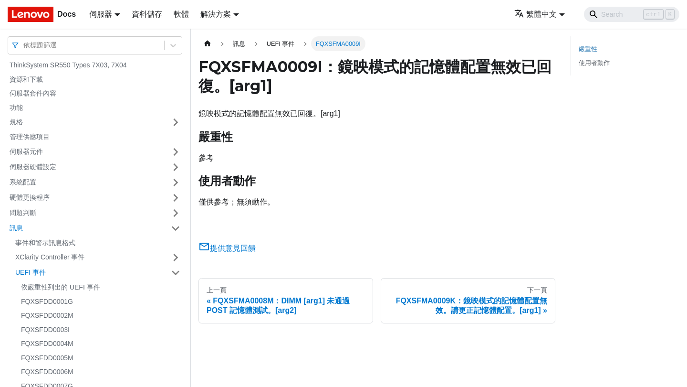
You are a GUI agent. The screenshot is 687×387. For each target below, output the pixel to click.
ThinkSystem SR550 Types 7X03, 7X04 (68, 65)
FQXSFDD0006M (47, 372)
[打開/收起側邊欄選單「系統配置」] (175, 182)
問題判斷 (23, 212)
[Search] (631, 14)
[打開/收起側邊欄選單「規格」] (175, 122)
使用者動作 (594, 62)
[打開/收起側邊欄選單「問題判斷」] (175, 213)
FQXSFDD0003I (45, 329)
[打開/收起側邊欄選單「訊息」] (175, 228)
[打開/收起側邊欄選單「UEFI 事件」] (175, 272)
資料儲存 (147, 14)
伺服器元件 (26, 151)
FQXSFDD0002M (47, 315)
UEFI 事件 (30, 272)
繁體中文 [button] (535, 14)
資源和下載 (26, 79)
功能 (16, 107)
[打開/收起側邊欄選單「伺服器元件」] (175, 152)
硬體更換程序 (30, 197)
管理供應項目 (30, 136)
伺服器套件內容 (33, 93)
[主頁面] (207, 43)
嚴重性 (588, 49)
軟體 (181, 14)
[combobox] (24, 45)
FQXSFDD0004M (47, 343)
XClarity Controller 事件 (49, 257)
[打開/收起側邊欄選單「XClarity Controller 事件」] (175, 257)
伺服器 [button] (100, 14)
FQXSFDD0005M (47, 358)
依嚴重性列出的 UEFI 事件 (60, 287)
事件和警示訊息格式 (45, 243)
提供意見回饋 (227, 248)
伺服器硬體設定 (33, 167)
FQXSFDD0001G (47, 301)
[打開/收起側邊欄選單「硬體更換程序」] (175, 197)
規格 (16, 122)
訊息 (16, 228)
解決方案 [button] (215, 14)
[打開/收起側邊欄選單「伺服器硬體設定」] (175, 167)
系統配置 (23, 182)
